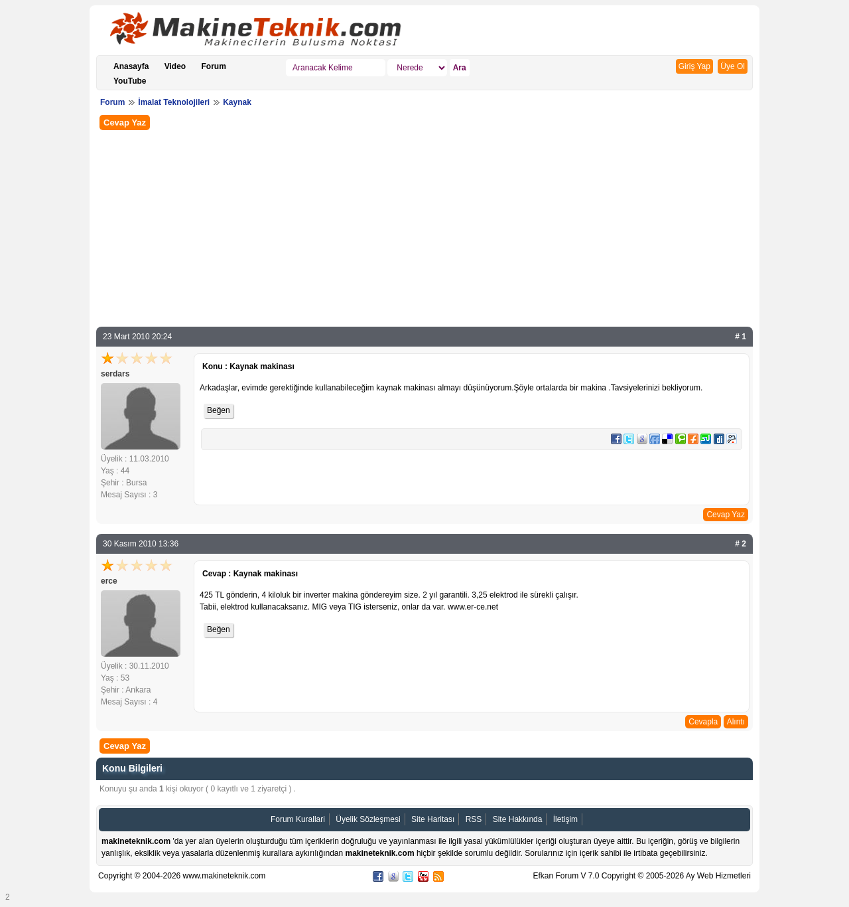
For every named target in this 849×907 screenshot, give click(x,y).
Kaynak (237, 102)
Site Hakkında (518, 819)
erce (109, 581)
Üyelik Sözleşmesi (368, 819)
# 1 (740, 336)
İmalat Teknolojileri (174, 102)
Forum (214, 66)
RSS (474, 819)
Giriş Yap (694, 66)
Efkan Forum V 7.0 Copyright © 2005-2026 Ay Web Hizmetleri (642, 875)
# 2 (740, 543)
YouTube (130, 81)
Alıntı (736, 721)
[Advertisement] (424, 227)
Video (175, 66)
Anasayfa (131, 66)
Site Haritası (432, 819)
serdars (115, 373)
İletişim (565, 819)
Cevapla (703, 721)
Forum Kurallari (298, 819)
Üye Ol (732, 66)
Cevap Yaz (124, 122)
